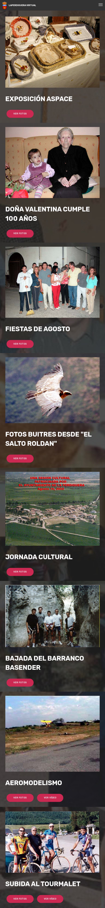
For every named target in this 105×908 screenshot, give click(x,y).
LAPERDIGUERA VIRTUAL (22, 5)
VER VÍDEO (50, 805)
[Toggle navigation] (101, 4)
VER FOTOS (20, 121)
